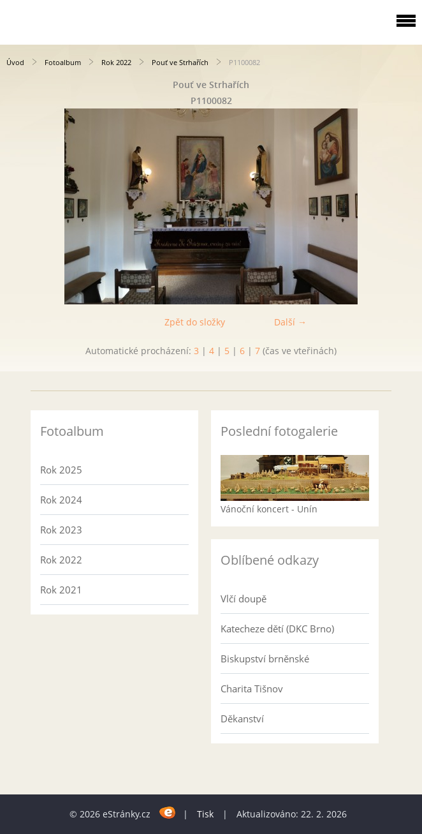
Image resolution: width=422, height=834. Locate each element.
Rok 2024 (61, 499)
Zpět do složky (194, 322)
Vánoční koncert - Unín (269, 509)
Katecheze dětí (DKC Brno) (277, 628)
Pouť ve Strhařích (180, 62)
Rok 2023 (61, 529)
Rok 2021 (61, 589)
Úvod (15, 62)
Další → (290, 322)
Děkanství (242, 718)
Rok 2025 (61, 469)
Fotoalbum (63, 62)
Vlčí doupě (243, 598)
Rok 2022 (116, 62)
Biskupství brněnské (265, 658)
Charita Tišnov (252, 688)
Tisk (205, 814)
